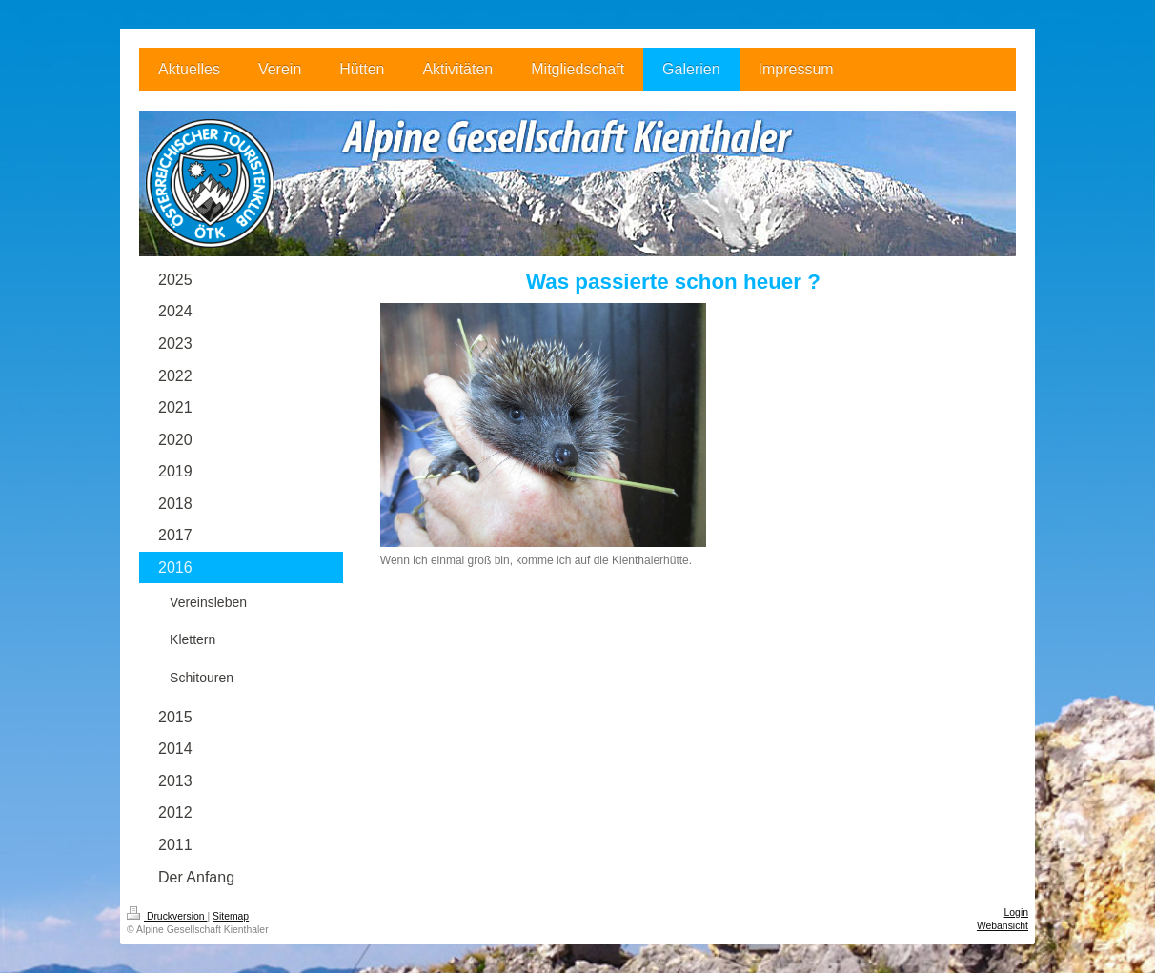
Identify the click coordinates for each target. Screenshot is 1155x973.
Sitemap (231, 916)
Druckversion (167, 916)
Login (1016, 912)
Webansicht (1002, 926)
